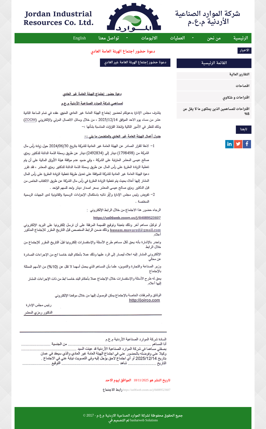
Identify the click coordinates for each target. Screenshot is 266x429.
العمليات (177, 38)
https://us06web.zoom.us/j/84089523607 (146, 389)
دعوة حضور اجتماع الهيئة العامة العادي (123, 51)
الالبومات (149, 38)
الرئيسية (240, 38)
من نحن (214, 38)
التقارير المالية (239, 74)
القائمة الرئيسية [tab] (214, 63)
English (79, 38)
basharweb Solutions (144, 420)
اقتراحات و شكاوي (236, 98)
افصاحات (242, 86)
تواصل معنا (108, 38)
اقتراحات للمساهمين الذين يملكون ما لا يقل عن (216, 111)
